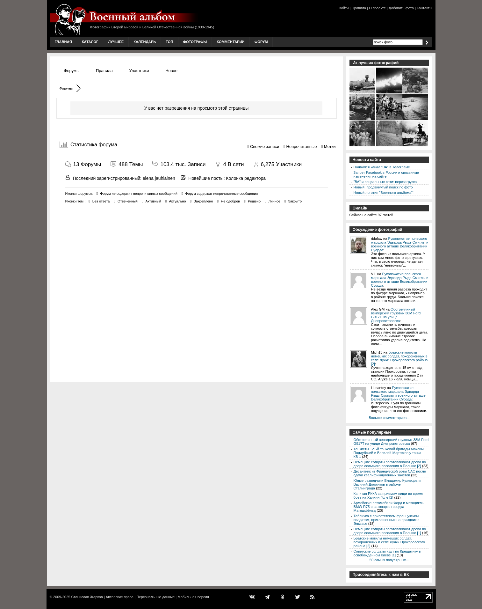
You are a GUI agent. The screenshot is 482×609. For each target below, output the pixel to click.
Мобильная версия (193, 597)
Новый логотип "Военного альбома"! (384, 192)
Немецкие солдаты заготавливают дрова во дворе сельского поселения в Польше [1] (390, 531)
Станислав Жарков (87, 597)
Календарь (144, 42)
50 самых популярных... (389, 560)
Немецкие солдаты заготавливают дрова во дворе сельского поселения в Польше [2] (390, 464)
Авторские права (119, 597)
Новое (171, 70)
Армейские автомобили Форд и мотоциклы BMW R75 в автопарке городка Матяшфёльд (389, 506)
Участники (139, 70)
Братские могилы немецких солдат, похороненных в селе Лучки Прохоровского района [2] (399, 358)
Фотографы (195, 42)
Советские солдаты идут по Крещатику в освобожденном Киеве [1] (387, 553)
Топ (169, 42)
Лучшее (116, 42)
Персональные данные (155, 597)
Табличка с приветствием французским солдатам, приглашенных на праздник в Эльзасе (387, 519)
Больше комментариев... (389, 418)
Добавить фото (401, 8)
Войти (344, 8)
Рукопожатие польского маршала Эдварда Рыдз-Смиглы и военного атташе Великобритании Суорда (399, 244)
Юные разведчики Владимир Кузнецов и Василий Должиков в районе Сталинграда (387, 484)
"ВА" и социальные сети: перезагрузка (385, 182)
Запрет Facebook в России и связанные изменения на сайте (386, 174)
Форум (261, 42)
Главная (63, 42)
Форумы (72, 70)
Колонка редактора (246, 178)
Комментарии (230, 42)
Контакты (424, 8)
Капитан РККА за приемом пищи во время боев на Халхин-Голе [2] (388, 495)
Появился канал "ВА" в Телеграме (382, 167)
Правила (359, 8)
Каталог (90, 42)
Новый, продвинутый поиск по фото (383, 187)
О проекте (377, 8)
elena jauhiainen (159, 178)
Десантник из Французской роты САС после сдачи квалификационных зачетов (390, 473)
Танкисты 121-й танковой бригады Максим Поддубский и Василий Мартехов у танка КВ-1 (389, 453)
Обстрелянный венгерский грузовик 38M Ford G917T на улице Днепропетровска (396, 315)
